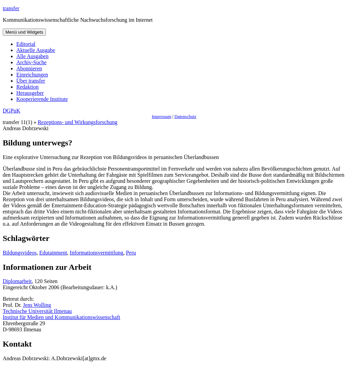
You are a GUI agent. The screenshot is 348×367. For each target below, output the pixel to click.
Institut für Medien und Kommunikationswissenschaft (61, 317)
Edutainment (53, 253)
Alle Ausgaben (32, 56)
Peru (131, 253)
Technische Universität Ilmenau (37, 311)
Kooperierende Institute (42, 99)
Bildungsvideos (20, 253)
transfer (11, 8)
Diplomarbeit (17, 281)
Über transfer (30, 81)
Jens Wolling (37, 305)
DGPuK (11, 110)
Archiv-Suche (31, 62)
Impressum (161, 116)
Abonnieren (29, 68)
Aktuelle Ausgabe (35, 50)
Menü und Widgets (24, 32)
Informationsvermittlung (96, 253)
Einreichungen (32, 74)
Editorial (25, 44)
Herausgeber (30, 93)
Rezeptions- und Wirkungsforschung (78, 122)
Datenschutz (185, 116)
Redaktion (27, 87)
